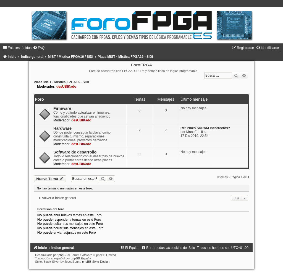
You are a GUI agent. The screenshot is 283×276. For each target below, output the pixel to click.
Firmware (62, 108)
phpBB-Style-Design (95, 261)
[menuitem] (38, 48)
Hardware (62, 128)
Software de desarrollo (75, 152)
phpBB (62, 255)
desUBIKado (66, 86)
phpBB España (81, 258)
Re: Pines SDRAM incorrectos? (205, 128)
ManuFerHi (194, 132)
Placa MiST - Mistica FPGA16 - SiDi (61, 82)
